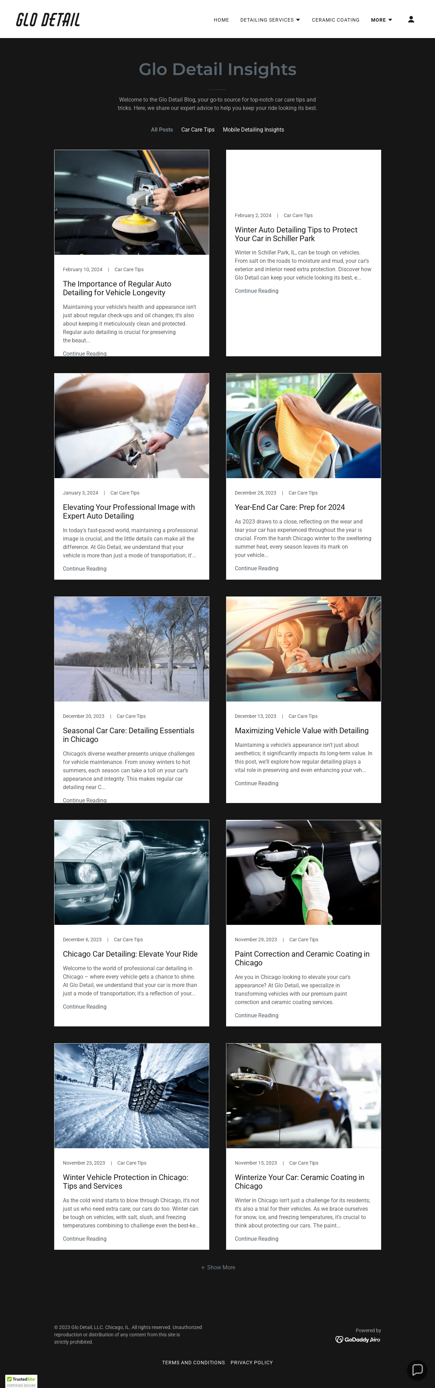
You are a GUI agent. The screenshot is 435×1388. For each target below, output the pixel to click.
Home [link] (221, 20)
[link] (73, 24)
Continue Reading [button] (85, 353)
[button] (270, 20)
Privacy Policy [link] (252, 1362)
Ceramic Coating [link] (336, 20)
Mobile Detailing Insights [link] (253, 129)
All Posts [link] (162, 129)
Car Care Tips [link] (198, 129)
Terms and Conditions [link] (193, 1362)
